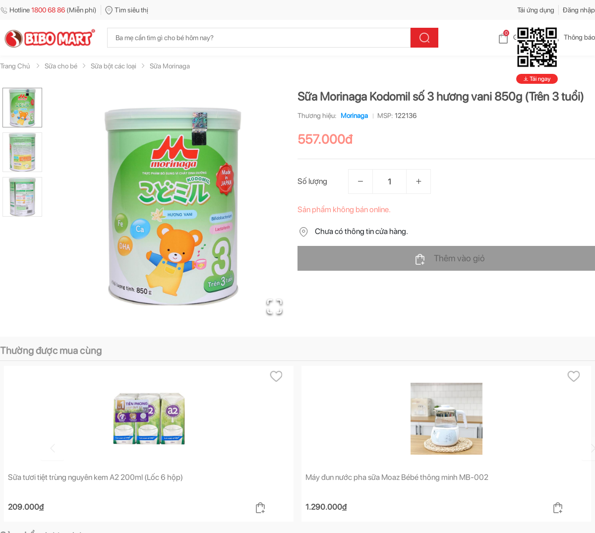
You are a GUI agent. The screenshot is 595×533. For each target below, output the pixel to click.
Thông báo (571, 37)
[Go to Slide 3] (22, 197)
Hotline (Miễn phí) (48, 10)
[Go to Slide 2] (22, 152)
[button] (173, 206)
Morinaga (352, 115)
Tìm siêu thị (126, 10)
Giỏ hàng (518, 37)
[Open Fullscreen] (273, 305)
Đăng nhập (579, 10)
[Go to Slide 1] (22, 107)
